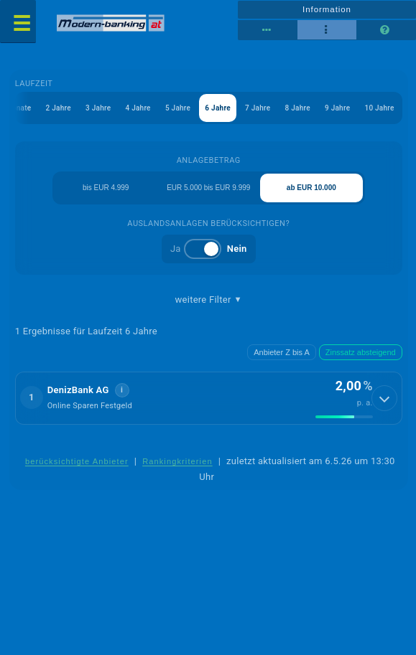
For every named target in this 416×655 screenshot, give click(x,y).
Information (326, 9)
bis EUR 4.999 (106, 188)
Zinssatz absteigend (360, 352)
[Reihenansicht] (267, 30)
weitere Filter (208, 300)
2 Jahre (58, 108)
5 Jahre (177, 108)
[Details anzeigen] (384, 398)
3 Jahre (98, 108)
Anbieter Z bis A (282, 352)
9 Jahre (337, 108)
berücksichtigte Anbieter (77, 461)
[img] (344, 416)
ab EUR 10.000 (311, 188)
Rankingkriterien (177, 461)
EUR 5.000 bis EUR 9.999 (208, 188)
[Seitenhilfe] (386, 30)
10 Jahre (379, 108)
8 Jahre (297, 108)
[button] (209, 398)
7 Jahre (257, 108)
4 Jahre (137, 108)
